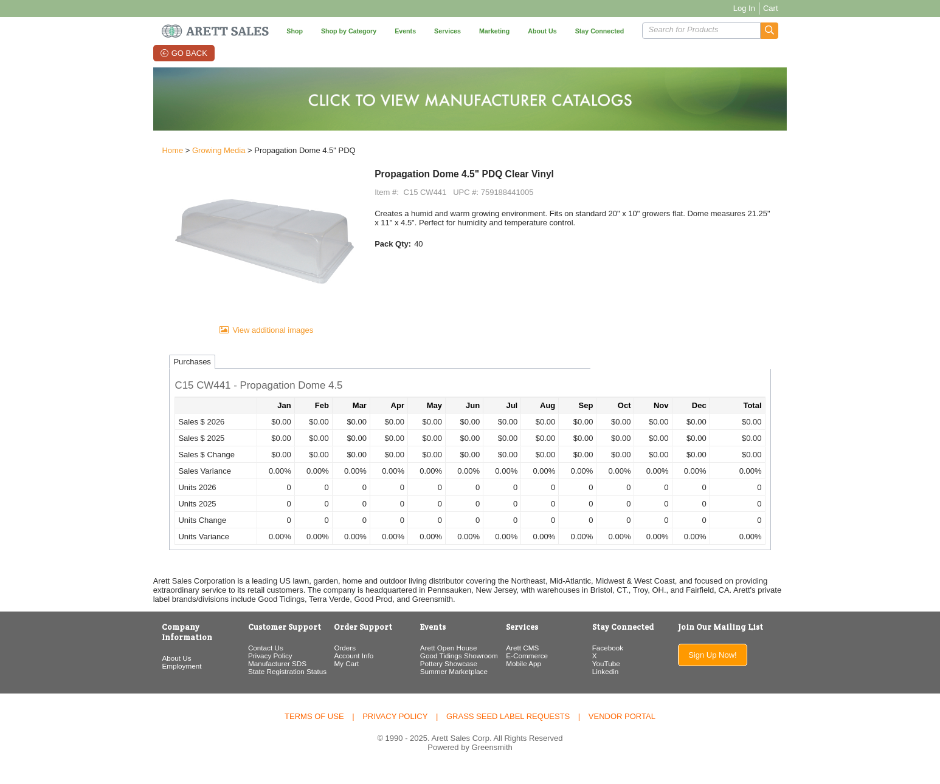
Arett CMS (524, 662)
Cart (790, 8)
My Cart (337, 677)
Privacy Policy (255, 669)
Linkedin (613, 685)
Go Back (178, 53)
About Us (156, 662)
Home (152, 152)
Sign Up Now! (729, 668)
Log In (764, 8)
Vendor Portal (622, 730)
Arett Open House (445, 662)
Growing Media (198, 152)
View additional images (259, 343)
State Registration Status (272, 685)
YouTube (614, 677)
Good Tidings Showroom (455, 669)
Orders (336, 662)
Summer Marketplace (450, 685)
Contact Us (251, 662)
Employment (161, 669)
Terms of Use (314, 730)
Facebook (615, 662)
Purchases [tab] (171, 375)
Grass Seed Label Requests (508, 730)
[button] (789, 31)
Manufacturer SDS (262, 677)
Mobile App (526, 677)
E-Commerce (529, 669)
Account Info (345, 669)
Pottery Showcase (445, 677)
